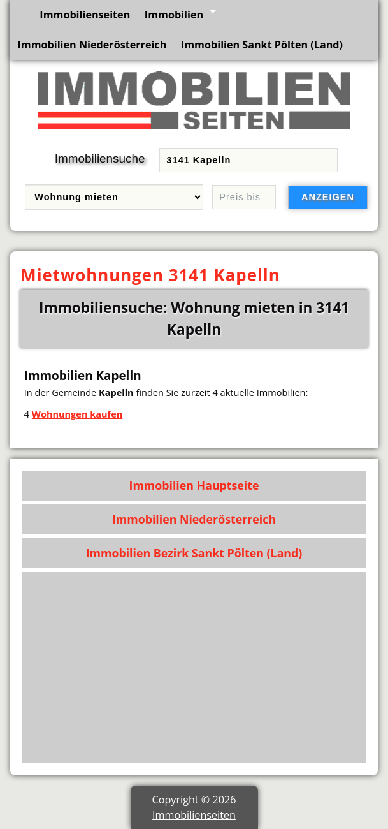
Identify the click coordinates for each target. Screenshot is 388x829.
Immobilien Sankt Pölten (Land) (262, 45)
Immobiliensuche (100, 158)
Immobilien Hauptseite (194, 485)
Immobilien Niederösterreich (91, 45)
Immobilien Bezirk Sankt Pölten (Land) (194, 553)
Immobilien (174, 15)
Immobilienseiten (85, 15)
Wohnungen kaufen (77, 413)
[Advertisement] (194, 667)
